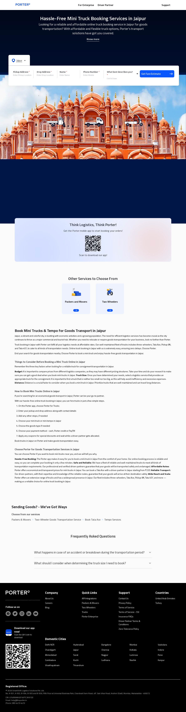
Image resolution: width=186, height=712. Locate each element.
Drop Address (44, 71)
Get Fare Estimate (157, 74)
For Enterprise (86, 5)
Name (63, 71)
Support (166, 5)
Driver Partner (105, 5)
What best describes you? (120, 73)
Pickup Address (21, 71)
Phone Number (91, 71)
